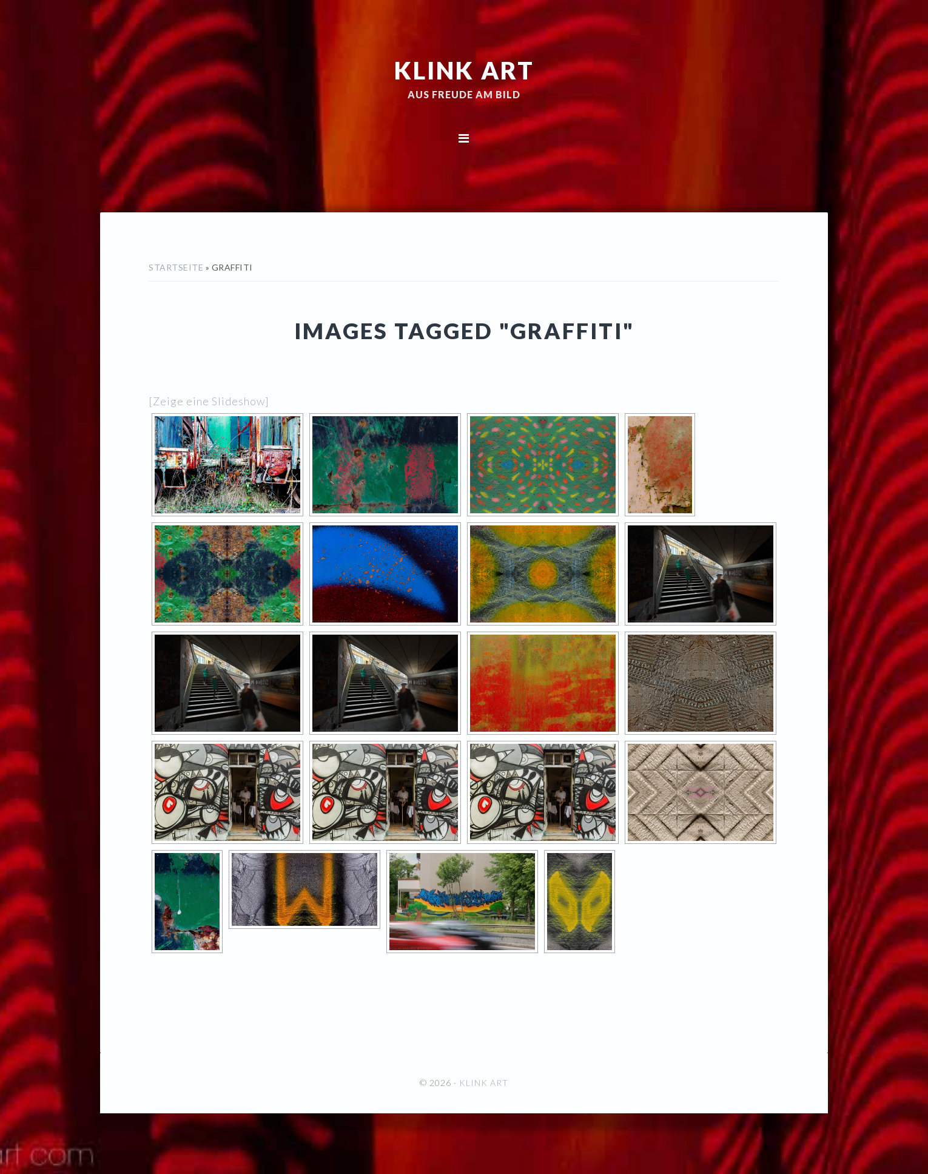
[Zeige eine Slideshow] (209, 401)
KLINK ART (464, 69)
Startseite (176, 267)
